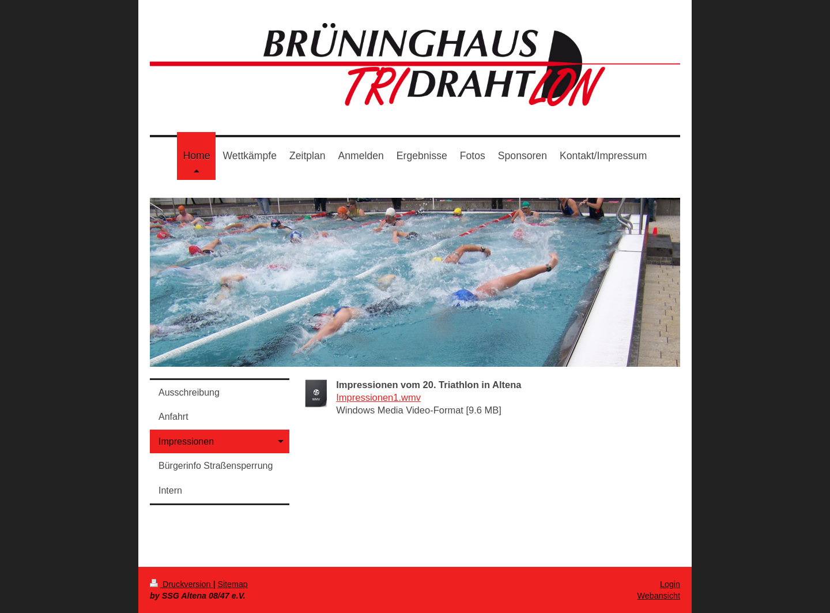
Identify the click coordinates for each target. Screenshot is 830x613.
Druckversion (181, 584)
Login (670, 584)
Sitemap (232, 584)
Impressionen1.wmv (378, 397)
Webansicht (658, 595)
